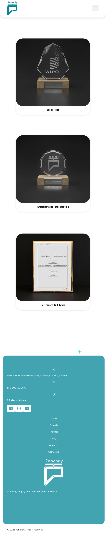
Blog (53, 438)
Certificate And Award (53, 305)
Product (54, 431)
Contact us (53, 451)
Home (54, 418)
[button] (95, 8)
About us (53, 445)
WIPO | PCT (53, 110)
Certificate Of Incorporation (53, 207)
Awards (54, 424)
